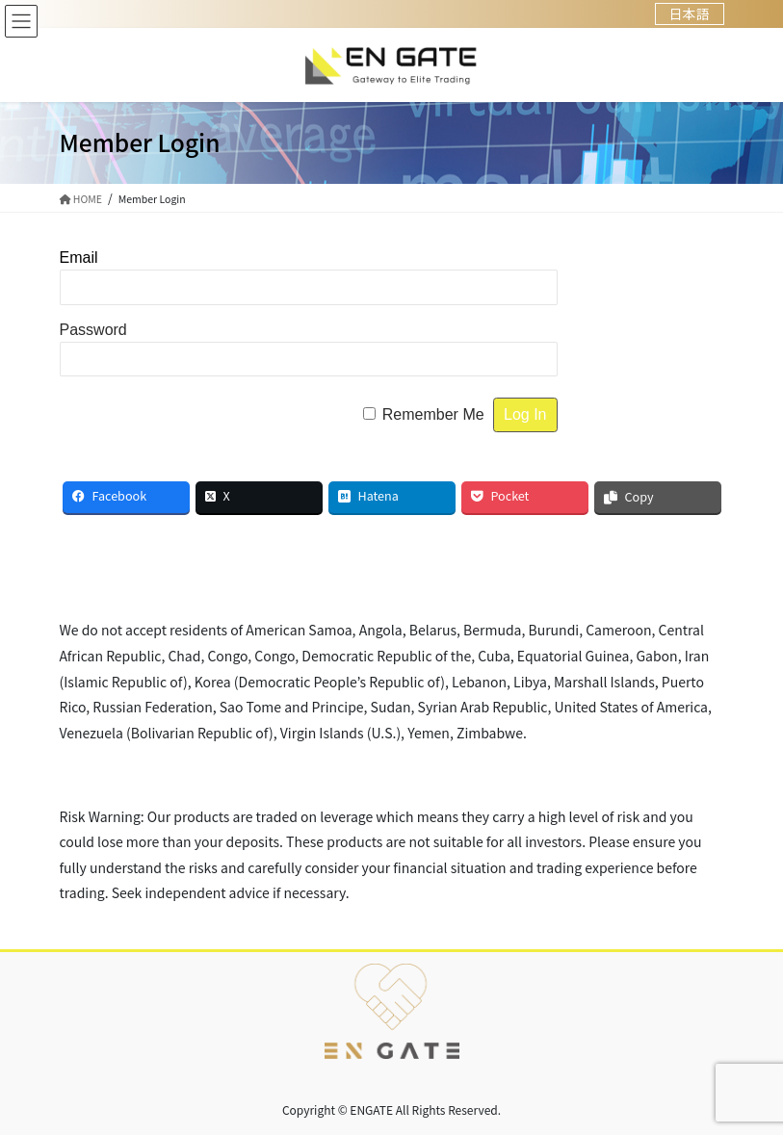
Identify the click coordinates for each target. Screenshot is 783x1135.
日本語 (689, 13)
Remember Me (433, 414)
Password (93, 330)
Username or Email (164, 257)
